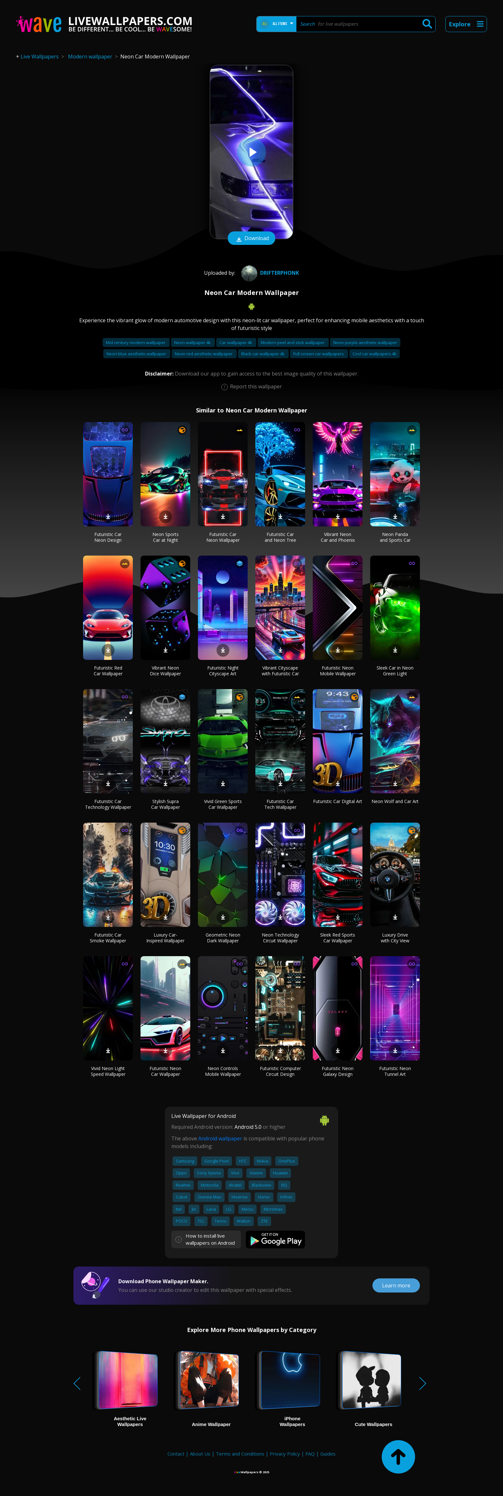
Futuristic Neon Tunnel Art (395, 1071)
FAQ (310, 1453)
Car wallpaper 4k (236, 342)
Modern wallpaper (90, 56)
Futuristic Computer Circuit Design (280, 1071)
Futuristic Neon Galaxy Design (338, 1071)
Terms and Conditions (240, 1453)
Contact (175, 1453)
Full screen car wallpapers (319, 354)
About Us (200, 1453)
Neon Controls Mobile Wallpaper (223, 1071)
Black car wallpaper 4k (263, 354)
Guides (328, 1453)
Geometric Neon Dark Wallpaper (223, 938)
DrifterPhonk (269, 272)
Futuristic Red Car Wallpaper (108, 671)
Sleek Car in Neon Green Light (395, 671)
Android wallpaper (220, 1138)
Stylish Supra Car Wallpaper (165, 804)
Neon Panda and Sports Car (395, 537)
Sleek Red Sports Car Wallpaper (337, 938)
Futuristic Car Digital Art (337, 801)
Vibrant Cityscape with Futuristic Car (280, 671)
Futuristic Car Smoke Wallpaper (108, 938)
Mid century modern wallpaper (136, 342)
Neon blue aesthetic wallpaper (137, 354)
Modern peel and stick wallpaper (293, 342)
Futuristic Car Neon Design (108, 537)
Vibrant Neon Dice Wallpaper (165, 671)
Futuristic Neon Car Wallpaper (165, 1071)
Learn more (396, 1285)
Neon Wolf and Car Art (395, 801)
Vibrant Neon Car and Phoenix (338, 537)
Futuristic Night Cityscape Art (223, 671)
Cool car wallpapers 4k (374, 354)
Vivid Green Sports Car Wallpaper (223, 804)
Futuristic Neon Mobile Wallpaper (338, 671)
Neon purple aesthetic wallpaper (365, 342)
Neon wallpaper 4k (193, 342)
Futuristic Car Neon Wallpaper (223, 537)
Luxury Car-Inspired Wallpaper (165, 938)
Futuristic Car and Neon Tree (280, 537)
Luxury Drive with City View (395, 938)
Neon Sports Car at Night (165, 537)
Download (251, 239)
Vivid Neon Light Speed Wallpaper (108, 1071)
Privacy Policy (285, 1453)
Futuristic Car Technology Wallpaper (108, 804)
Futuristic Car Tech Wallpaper (280, 804)
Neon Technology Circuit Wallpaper (280, 938)
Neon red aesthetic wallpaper (204, 354)
